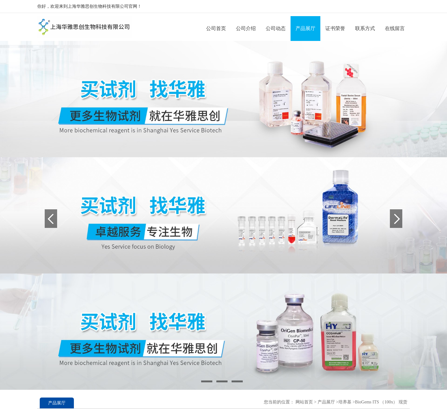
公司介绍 (246, 28)
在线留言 (395, 28)
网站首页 (304, 402)
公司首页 (216, 28)
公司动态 (276, 28)
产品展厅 (305, 28)
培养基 (344, 402)
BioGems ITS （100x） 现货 (381, 402)
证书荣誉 (335, 28)
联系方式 (365, 28)
